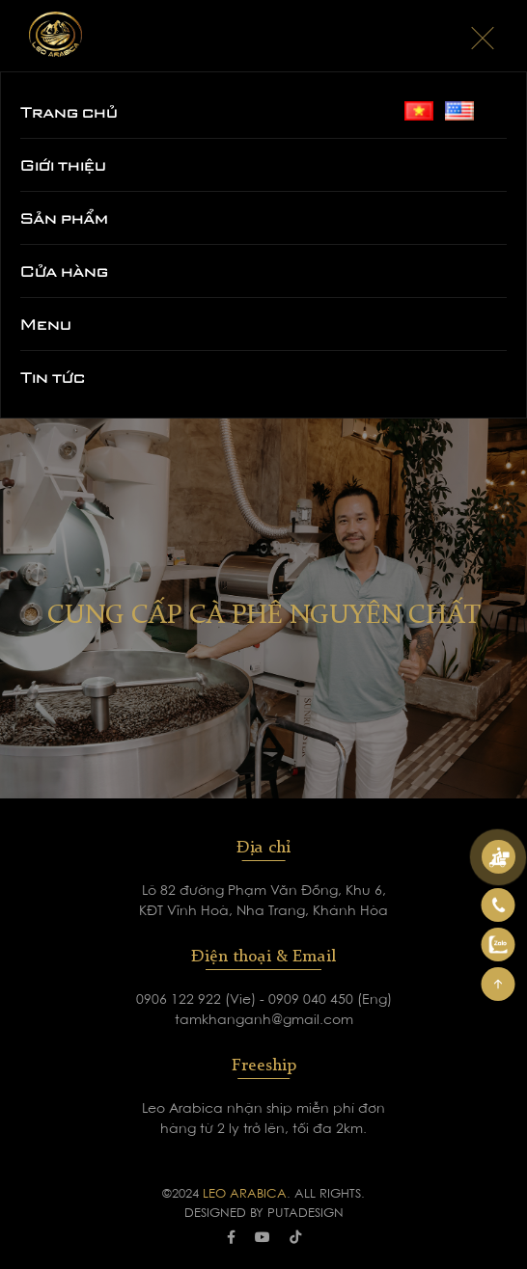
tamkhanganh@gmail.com (264, 1021)
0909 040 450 (312, 1001)
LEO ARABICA (245, 1194)
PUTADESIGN (305, 1213)
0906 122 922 (180, 1001)
